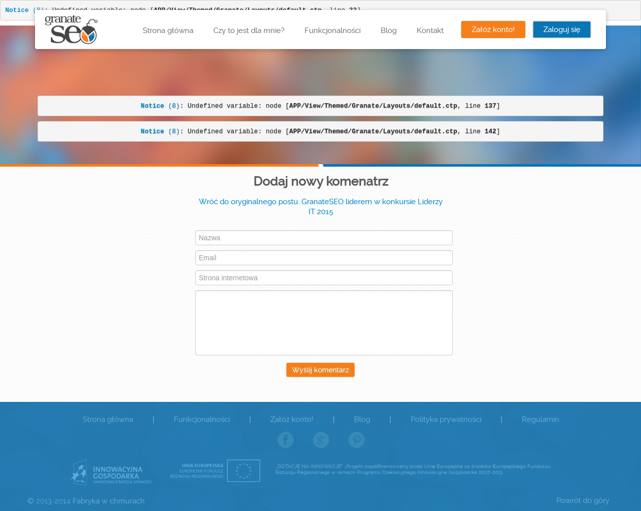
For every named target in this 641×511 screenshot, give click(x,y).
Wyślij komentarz (320, 370)
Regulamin (540, 419)
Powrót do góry (582, 500)
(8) (160, 106)
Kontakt (430, 30)
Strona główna (168, 30)
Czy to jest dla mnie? (248, 30)
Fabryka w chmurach (109, 500)
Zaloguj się (561, 29)
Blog (389, 30)
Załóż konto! (493, 29)
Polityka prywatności (446, 419)
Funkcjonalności (332, 30)
